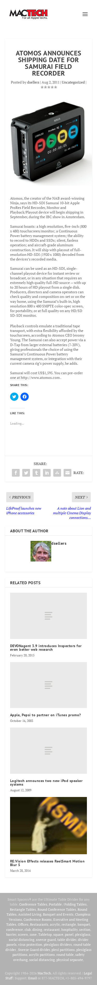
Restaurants (39, 924)
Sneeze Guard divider (34, 949)
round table (65, 954)
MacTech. (45, 973)
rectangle (69, 924)
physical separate (69, 959)
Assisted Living (29, 914)
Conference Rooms (38, 919)
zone (33, 934)
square (58, 934)
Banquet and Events (58, 914)
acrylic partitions (42, 954)
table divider (66, 939)
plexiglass (82, 934)
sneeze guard (46, 939)
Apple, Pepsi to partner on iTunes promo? (45, 715)
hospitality (69, 929)
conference (14, 929)
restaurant (52, 929)
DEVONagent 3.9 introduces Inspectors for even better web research (46, 648)
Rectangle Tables (23, 909)
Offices (23, 924)
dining (37, 929)
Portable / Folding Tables (68, 904)
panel (69, 934)
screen (23, 934)
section (84, 929)
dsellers (33, 82)
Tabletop (45, 934)
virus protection (30, 944)
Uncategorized (73, 82)
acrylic (55, 924)
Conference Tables (33, 904)
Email (32, 978)
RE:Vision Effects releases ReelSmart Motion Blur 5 (47, 863)
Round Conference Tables (57, 909)
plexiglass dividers (58, 944)
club (28, 929)
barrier (11, 934)
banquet (84, 924)
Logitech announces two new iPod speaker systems (46, 782)
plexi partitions (63, 949)
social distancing (21, 939)
